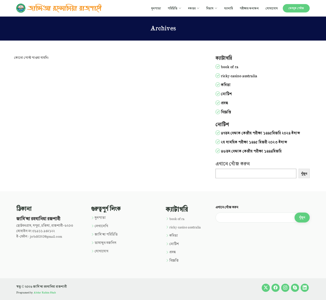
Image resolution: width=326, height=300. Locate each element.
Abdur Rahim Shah (45, 292)
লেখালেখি (101, 226)
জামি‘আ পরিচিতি (106, 234)
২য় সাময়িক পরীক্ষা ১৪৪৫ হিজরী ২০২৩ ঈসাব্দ (259, 144)
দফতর (193, 8)
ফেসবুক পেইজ (296, 8)
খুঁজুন (309, 175)
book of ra (235, 68)
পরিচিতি (174, 8)
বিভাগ (211, 8)
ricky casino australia (244, 77)
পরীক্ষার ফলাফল (249, 8)
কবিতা (231, 86)
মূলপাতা (156, 8)
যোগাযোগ (272, 8)
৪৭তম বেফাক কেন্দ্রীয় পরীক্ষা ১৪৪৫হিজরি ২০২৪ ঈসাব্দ (265, 135)
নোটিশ (231, 95)
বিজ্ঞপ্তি (231, 113)
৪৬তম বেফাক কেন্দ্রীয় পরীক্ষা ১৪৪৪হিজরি (256, 153)
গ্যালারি (228, 8)
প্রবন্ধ (229, 104)
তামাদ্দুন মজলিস (105, 243)
